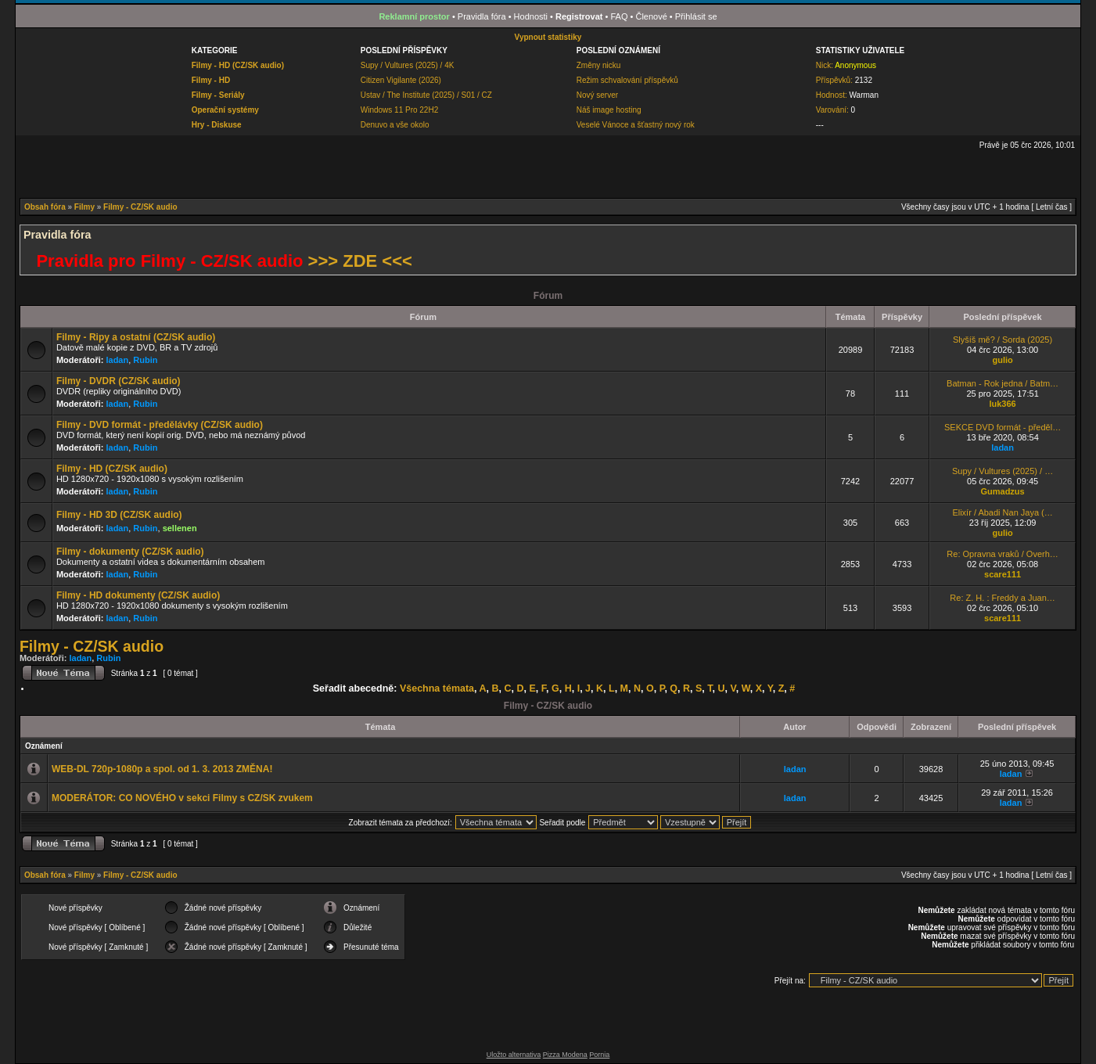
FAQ (618, 16)
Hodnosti (531, 16)
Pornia (599, 1055)
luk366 (1002, 403)
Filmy (84, 207)
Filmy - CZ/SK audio (140, 207)
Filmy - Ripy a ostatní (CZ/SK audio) (135, 337)
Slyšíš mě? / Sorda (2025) (1002, 339)
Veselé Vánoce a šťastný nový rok (636, 124)
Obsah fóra (45, 207)
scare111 (1002, 574)
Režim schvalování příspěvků (627, 80)
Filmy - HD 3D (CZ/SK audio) (119, 514)
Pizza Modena (565, 1055)
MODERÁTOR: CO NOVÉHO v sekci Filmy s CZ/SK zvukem (182, 798)
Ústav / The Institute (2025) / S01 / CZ (426, 95)
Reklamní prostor (414, 16)
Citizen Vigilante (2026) (401, 80)
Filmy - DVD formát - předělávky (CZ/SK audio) (159, 424)
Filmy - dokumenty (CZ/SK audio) (130, 551)
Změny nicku (599, 65)
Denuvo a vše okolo (395, 124)
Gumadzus (1002, 491)
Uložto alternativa (514, 1055)
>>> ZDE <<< (360, 261)
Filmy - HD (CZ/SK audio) (238, 65)
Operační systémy (225, 110)
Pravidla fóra (482, 16)
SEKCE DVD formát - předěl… (1002, 427)
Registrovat (579, 16)
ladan (117, 360)
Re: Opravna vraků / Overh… (1002, 554)
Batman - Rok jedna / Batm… (1002, 383)
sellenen (180, 528)
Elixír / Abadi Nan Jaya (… (1002, 512)
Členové (651, 16)
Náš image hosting (609, 110)
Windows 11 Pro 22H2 (400, 110)
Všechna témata (437, 688)
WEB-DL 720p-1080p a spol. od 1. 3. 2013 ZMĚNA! (162, 769)
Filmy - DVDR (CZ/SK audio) (118, 381)
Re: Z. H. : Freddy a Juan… (1002, 597)
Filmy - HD (211, 80)
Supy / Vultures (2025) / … (1002, 471)
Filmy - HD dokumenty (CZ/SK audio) (138, 595)
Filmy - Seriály (218, 95)
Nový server (597, 95)
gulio (1002, 360)
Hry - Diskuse (217, 124)
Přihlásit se (696, 16)
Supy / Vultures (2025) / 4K (408, 65)
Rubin (145, 360)
